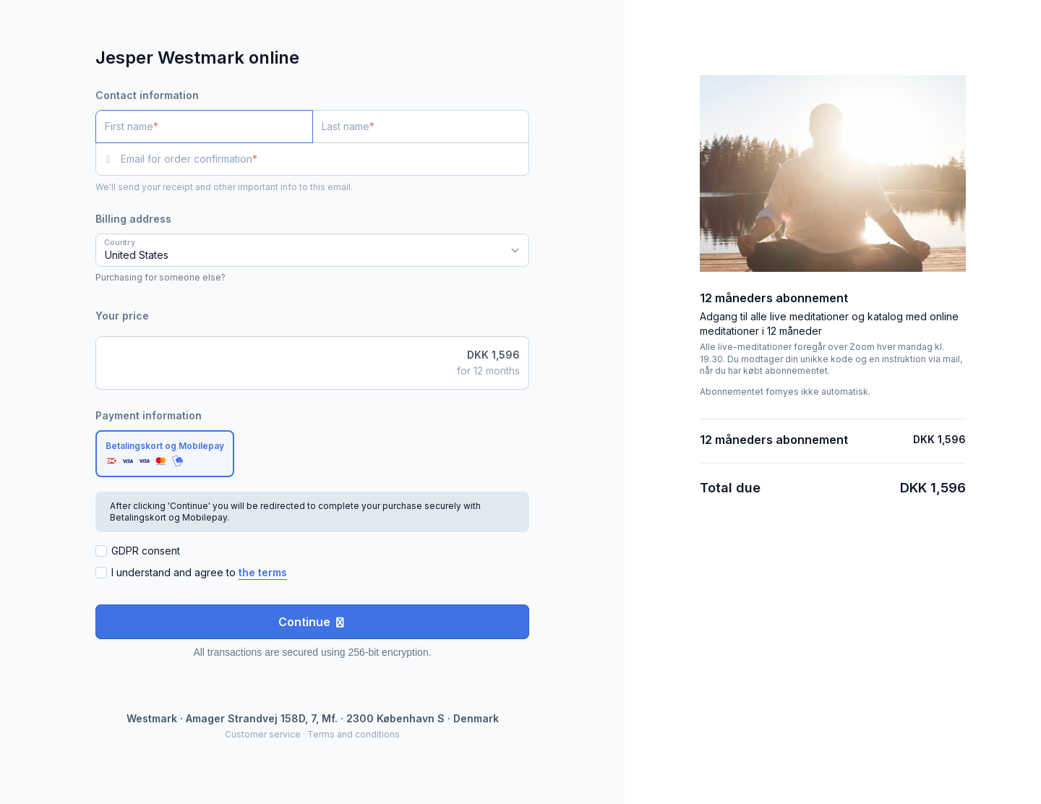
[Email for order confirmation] (325, 159)
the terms (263, 572)
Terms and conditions (353, 734)
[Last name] (421, 126)
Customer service (263, 734)
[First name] (204, 126)
